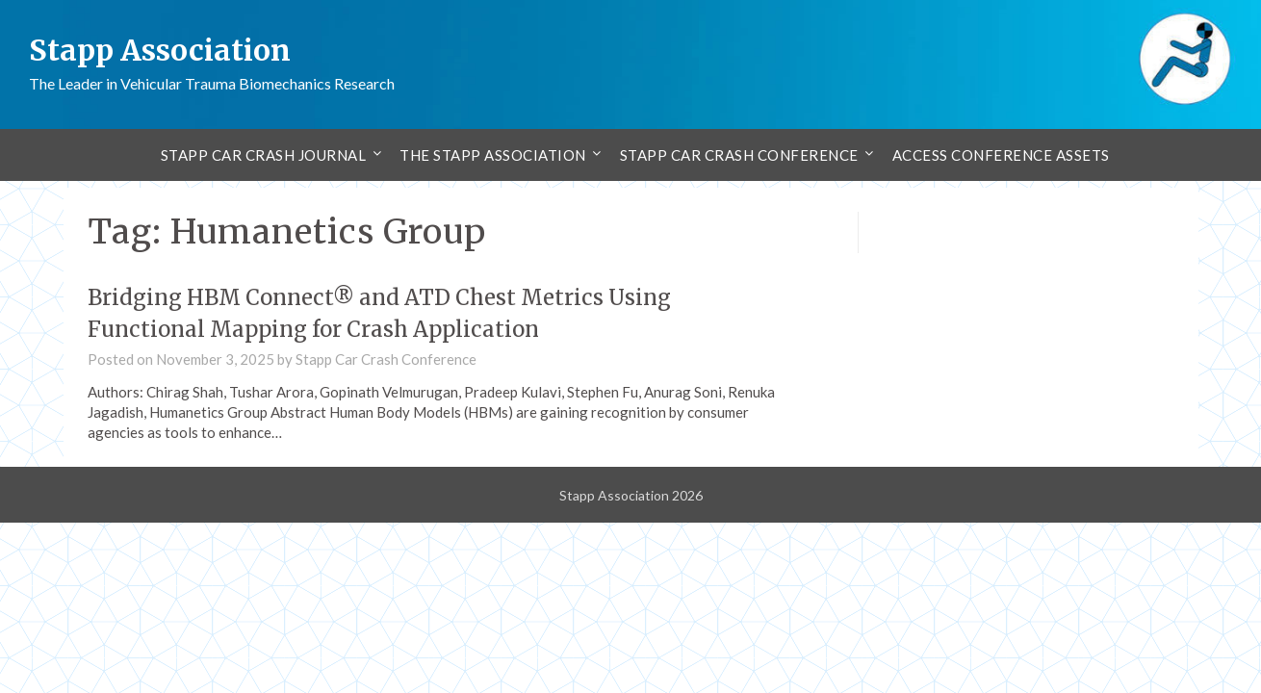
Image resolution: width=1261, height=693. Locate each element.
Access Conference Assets (1001, 155)
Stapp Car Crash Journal (264, 155)
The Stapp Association (492, 155)
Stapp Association (160, 50)
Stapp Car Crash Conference (739, 155)
